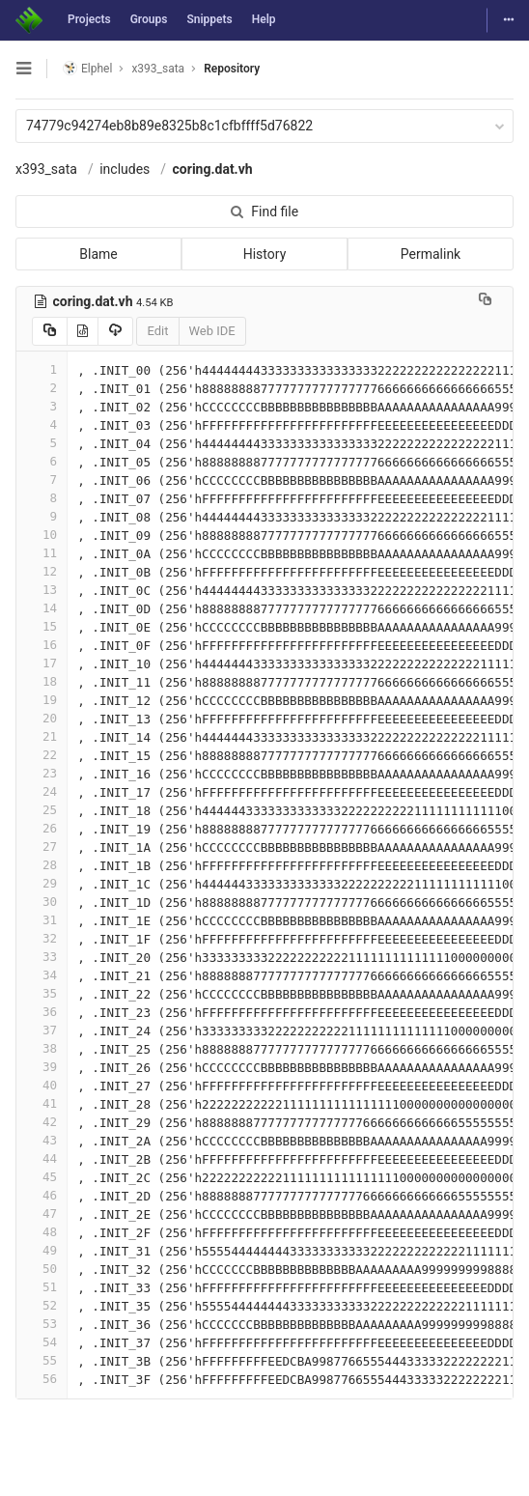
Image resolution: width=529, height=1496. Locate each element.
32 (41, 938)
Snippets (209, 19)
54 (41, 1342)
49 (41, 1250)
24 (41, 791)
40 (41, 1085)
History (265, 254)
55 (41, 1360)
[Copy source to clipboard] (50, 331)
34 (41, 975)
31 (41, 920)
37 (41, 1030)
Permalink (430, 254)
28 (41, 865)
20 (41, 718)
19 (41, 699)
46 (41, 1195)
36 (41, 1011)
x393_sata (46, 169)
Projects (89, 19)
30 (41, 901)
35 (41, 993)
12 (41, 571)
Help (264, 19)
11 (41, 553)
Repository (232, 68)
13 (41, 589)
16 (41, 644)
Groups (149, 19)
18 (41, 681)
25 (41, 810)
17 (41, 663)
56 (41, 1378)
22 (41, 755)
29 (41, 883)
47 (41, 1213)
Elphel (87, 68)
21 (41, 736)
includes (124, 169)
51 (41, 1287)
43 (41, 1140)
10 (41, 534)
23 (41, 773)
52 (41, 1305)
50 (41, 1268)
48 (41, 1232)
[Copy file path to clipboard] (485, 301)
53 (41, 1323)
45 (41, 1177)
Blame (98, 254)
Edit (157, 331)
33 (41, 956)
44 (41, 1158)
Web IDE (212, 331)
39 (41, 1066)
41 (41, 1103)
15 (41, 626)
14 (41, 608)
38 (41, 1048)
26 (41, 828)
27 (41, 846)
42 (41, 1122)
